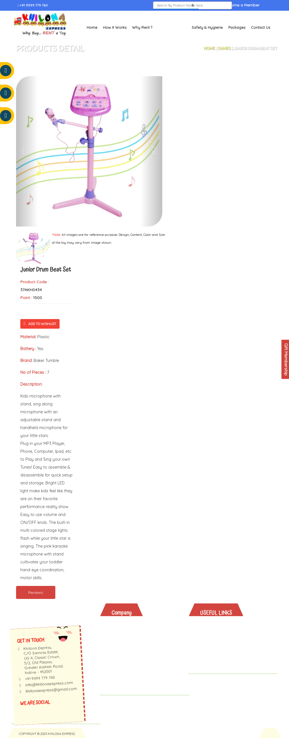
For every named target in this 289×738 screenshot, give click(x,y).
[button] (27, 151)
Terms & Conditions (135, 669)
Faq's (121, 647)
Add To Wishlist (40, 323)
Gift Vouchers (217, 654)
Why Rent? (214, 625)
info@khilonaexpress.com (49, 684)
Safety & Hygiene (207, 27)
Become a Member (241, 5)
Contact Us (260, 27)
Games (224, 48)
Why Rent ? (142, 27)
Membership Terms (134, 654)
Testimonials (128, 639)
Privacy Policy (129, 661)
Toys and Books (172, 27)
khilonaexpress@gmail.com (51, 690)
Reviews (35, 592)
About (122, 625)
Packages (236, 27)
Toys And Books (220, 632)
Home (92, 27)
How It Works (114, 27)
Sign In (211, 5)
